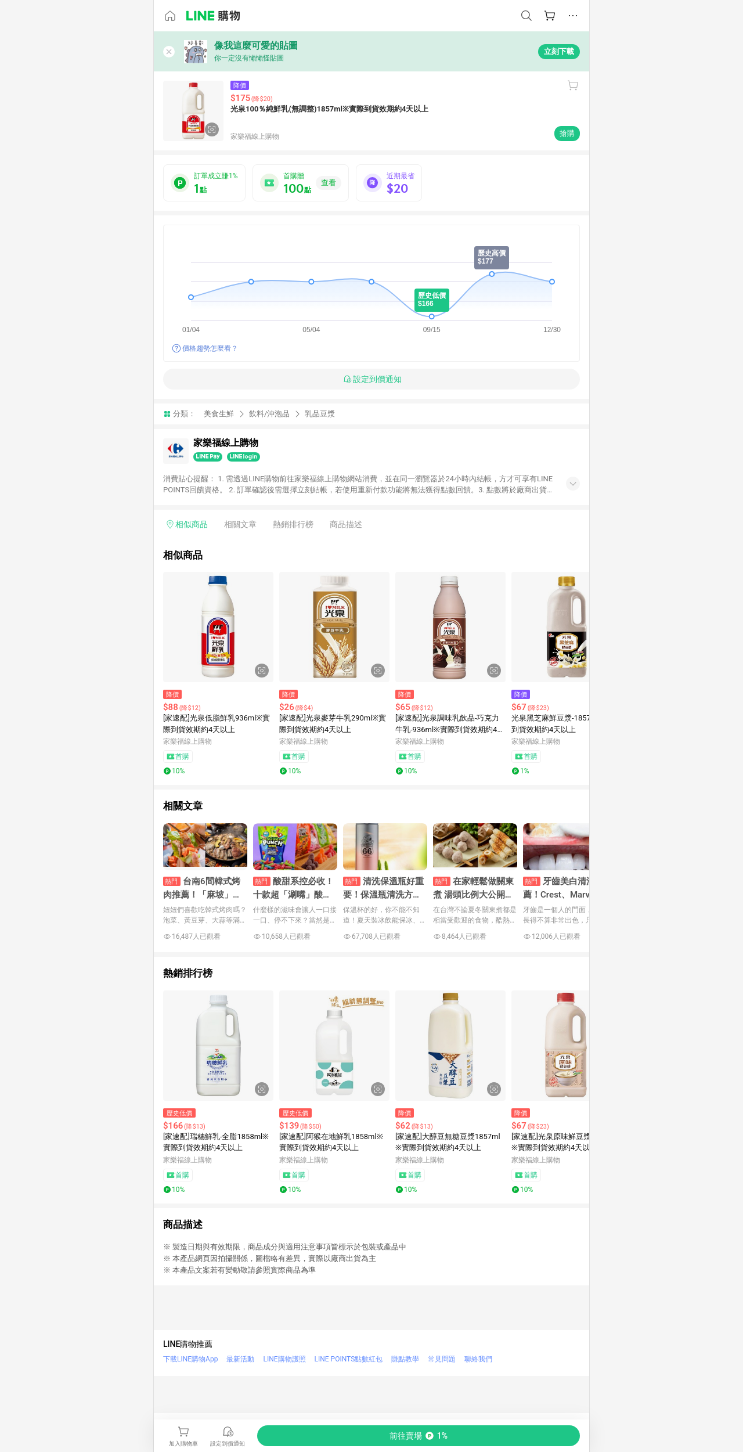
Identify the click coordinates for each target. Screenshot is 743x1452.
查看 (328, 182)
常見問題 (442, 1359)
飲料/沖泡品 (269, 413)
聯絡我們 (478, 1359)
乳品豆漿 (320, 413)
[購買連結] (418, 1435)
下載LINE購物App (190, 1359)
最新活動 (240, 1359)
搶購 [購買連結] (567, 133)
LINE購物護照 (284, 1359)
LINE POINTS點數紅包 (349, 1359)
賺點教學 (405, 1359)
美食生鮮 (219, 413)
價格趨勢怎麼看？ (210, 348)
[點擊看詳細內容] (218, 627)
